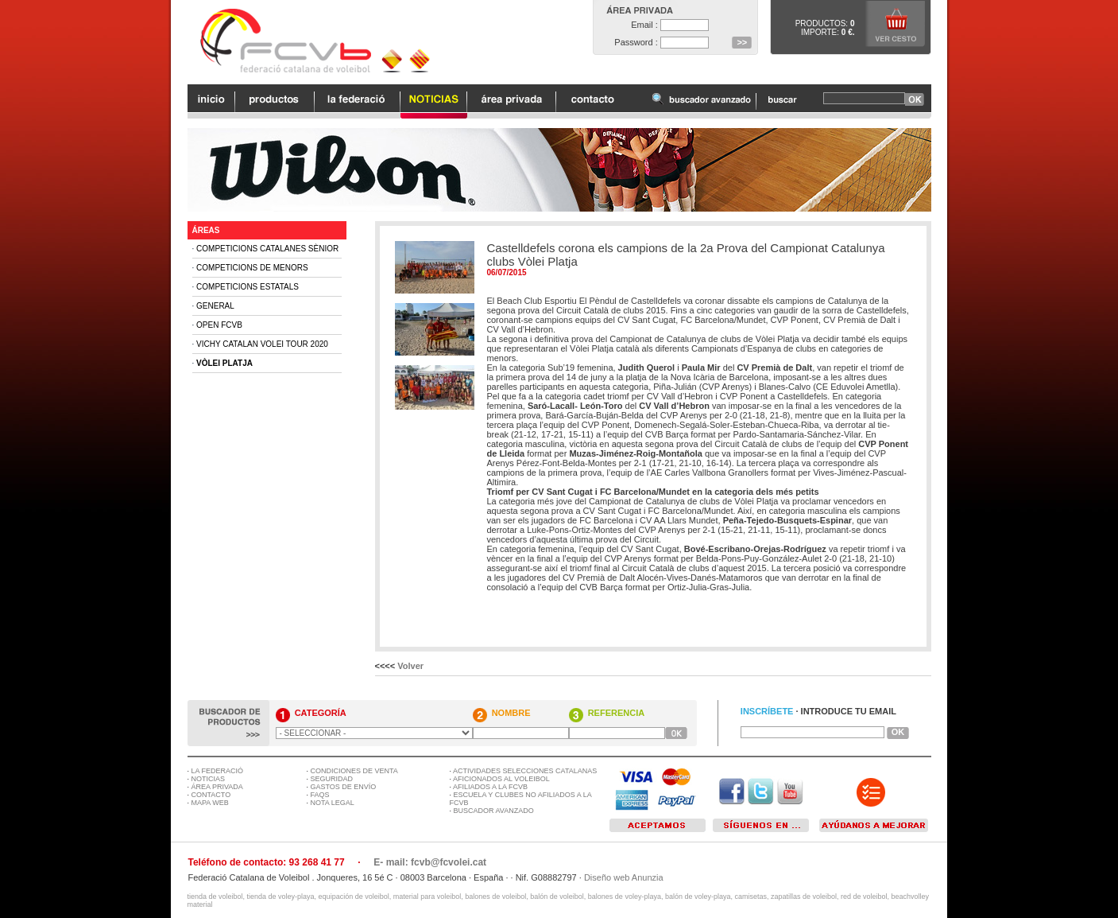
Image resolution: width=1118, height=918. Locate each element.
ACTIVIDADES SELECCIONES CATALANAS (525, 771)
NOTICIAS (208, 779)
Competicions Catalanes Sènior (267, 248)
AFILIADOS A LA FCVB (490, 787)
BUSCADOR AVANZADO (494, 811)
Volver (410, 666)
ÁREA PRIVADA (217, 787)
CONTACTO (211, 795)
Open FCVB (219, 325)
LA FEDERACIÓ (217, 771)
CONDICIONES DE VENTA (354, 771)
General (215, 305)
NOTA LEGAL (332, 803)
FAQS (320, 795)
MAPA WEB (210, 803)
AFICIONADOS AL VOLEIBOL (501, 779)
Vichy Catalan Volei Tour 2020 (262, 344)
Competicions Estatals (247, 286)
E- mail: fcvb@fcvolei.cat (429, 862)
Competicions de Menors (252, 267)
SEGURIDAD (332, 779)
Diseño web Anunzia (623, 877)
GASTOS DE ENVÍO (344, 787)
